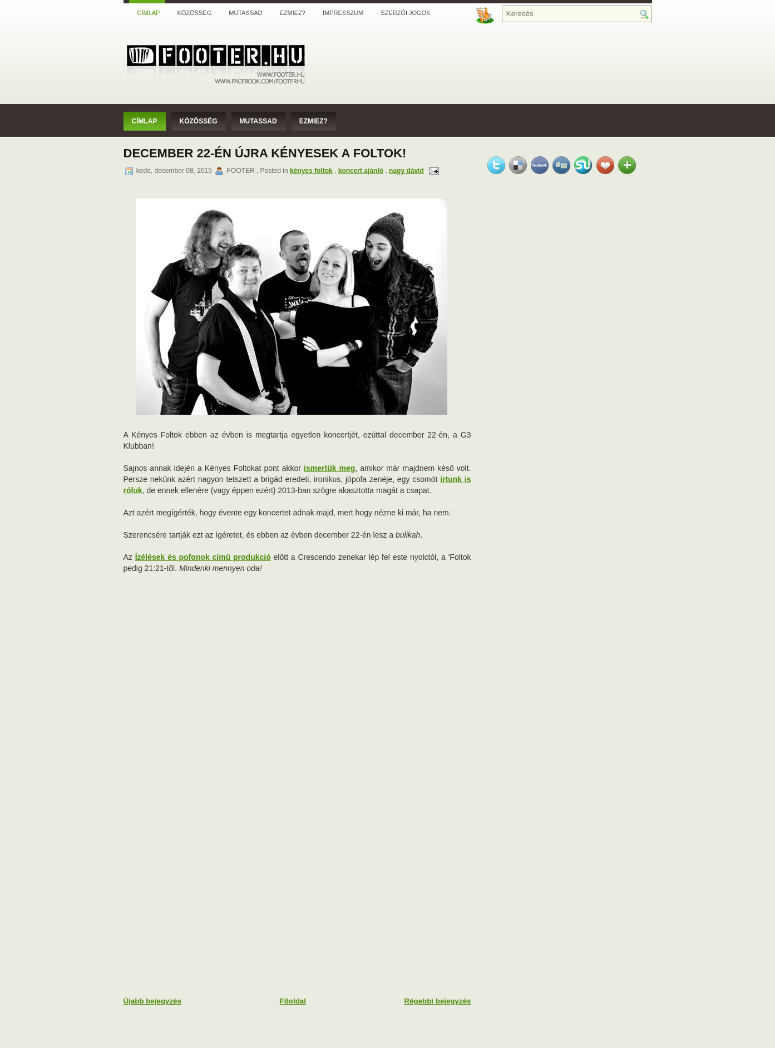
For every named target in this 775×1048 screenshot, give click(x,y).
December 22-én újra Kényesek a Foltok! (265, 153)
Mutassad (245, 12)
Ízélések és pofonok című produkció (203, 557)
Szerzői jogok (405, 12)
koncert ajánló (360, 171)
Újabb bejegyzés (152, 1001)
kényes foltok (311, 171)
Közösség (194, 12)
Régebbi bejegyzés (437, 1001)
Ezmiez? (292, 12)
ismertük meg (329, 468)
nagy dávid (406, 171)
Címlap (148, 12)
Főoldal (293, 1001)
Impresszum (343, 12)
